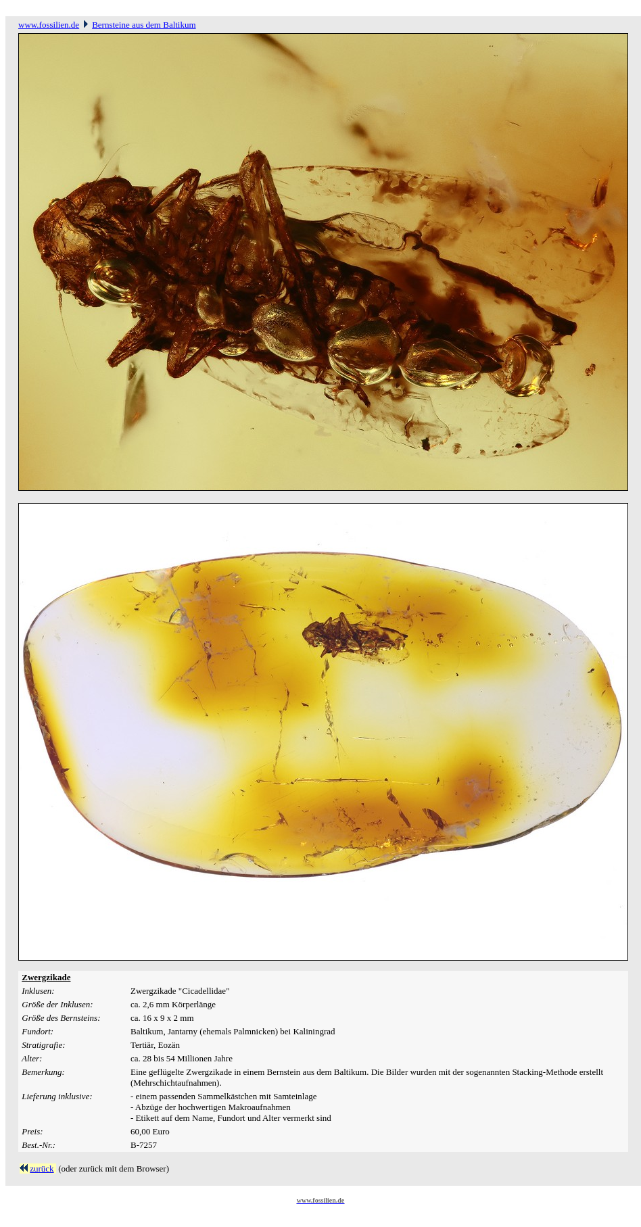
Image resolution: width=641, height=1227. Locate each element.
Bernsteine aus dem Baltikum (143, 25)
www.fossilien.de (48, 25)
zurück (41, 1168)
